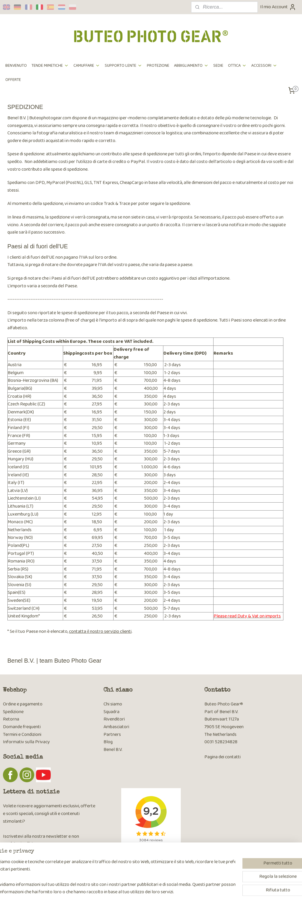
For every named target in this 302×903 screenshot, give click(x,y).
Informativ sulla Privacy (26, 742)
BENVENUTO (16, 65)
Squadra (111, 711)
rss (148, 892)
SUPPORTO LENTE (123, 65)
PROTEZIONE (158, 65)
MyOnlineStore (209, 892)
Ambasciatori (116, 727)
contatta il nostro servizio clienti (100, 631)
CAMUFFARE (86, 65)
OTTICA (237, 65)
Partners (112, 734)
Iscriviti (15, 859)
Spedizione (13, 711)
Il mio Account (278, 7)
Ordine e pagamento (22, 704)
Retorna (11, 719)
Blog (108, 742)
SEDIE (218, 65)
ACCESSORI (264, 65)
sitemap (138, 892)
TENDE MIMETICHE (50, 65)
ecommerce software (166, 892)
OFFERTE (13, 79)
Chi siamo (113, 704)
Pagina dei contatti (222, 757)
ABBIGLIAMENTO (191, 65)
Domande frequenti (22, 727)
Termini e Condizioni (22, 734)
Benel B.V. (113, 749)
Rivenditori (114, 719)
